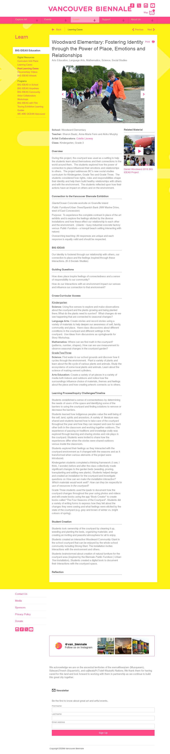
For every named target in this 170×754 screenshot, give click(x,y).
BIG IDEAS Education (27, 50)
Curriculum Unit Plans (27, 61)
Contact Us (21, 593)
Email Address (58, 722)
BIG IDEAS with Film (27, 103)
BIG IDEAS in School (27, 85)
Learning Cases (24, 64)
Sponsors (20, 607)
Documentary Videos (27, 72)
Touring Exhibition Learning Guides (30, 108)
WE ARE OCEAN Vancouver (31, 114)
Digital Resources (25, 57)
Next (151, 29)
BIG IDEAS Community (28, 92)
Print (150, 41)
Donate (19, 621)
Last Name (57, 714)
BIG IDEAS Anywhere (28, 88)
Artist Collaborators (26, 95)
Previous (137, 29)
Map (149, 12)
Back (56, 29)
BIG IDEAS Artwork (27, 75)
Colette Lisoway (85, 138)
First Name (57, 706)
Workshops (22, 99)
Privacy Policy (23, 614)
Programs (22, 81)
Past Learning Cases (28, 68)
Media (18, 600)
